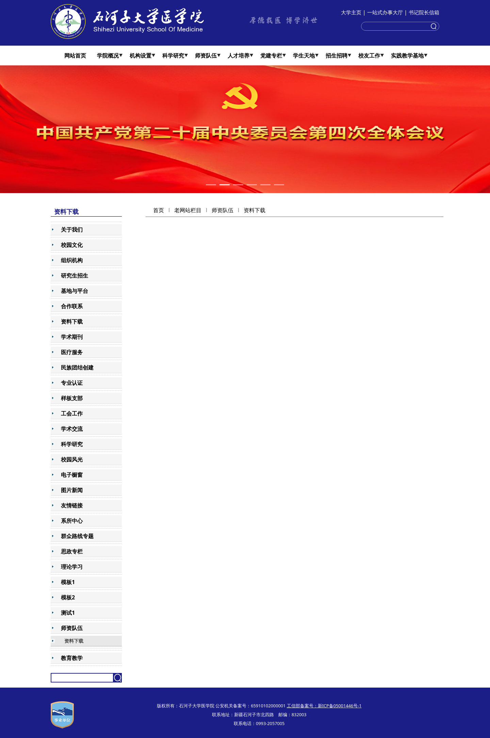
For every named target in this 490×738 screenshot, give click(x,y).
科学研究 (173, 55)
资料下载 (254, 210)
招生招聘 (336, 55)
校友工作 (369, 55)
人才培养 (238, 55)
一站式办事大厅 (385, 12)
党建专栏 (271, 55)
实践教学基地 (407, 55)
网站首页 (75, 55)
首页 (158, 210)
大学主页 (351, 12)
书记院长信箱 (424, 12)
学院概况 (108, 55)
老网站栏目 (187, 210)
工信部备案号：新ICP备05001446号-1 (324, 706)
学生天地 (304, 55)
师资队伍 (206, 55)
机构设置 (140, 55)
